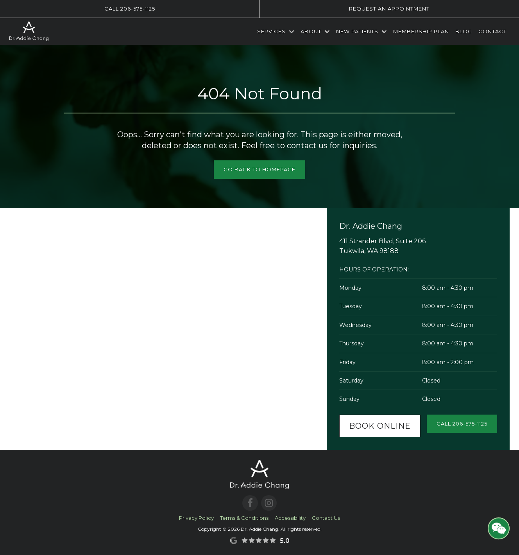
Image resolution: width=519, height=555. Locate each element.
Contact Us (326, 518)
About (315, 31)
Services (275, 31)
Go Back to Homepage (259, 169)
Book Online (380, 426)
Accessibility (290, 518)
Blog (463, 31)
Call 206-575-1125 (129, 8)
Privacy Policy (196, 518)
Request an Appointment (389, 8)
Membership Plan (421, 31)
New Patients (361, 31)
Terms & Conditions (244, 518)
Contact (492, 31)
